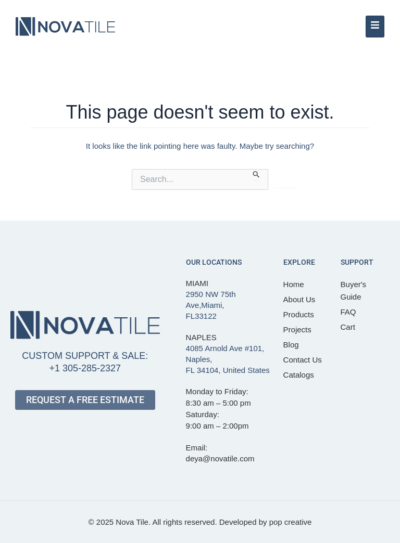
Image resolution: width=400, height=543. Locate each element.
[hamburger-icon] (375, 26)
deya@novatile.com (220, 458)
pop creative (290, 522)
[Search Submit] (256, 174)
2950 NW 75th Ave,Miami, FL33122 (211, 305)
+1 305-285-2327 (85, 368)
